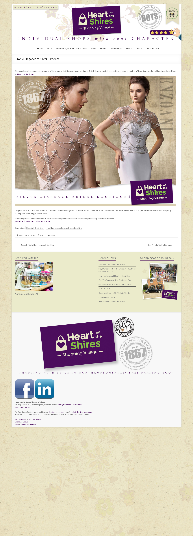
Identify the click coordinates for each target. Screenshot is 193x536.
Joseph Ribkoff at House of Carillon (36, 245)
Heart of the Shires (25, 74)
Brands (103, 48)
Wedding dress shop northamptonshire (32, 221)
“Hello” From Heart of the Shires (112, 301)
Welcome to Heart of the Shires (112, 264)
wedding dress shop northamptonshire (64, 228)
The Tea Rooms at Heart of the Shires (114, 276)
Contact (139, 48)
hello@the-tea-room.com (81, 412)
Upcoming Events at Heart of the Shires (115, 284)
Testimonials (116, 48)
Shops (49, 48)
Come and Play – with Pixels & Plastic (114, 293)
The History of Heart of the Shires (71, 48)
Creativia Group (21, 422)
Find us (129, 48)
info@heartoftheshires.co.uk (70, 404)
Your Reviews (104, 289)
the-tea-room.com (56, 412)
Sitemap (27, 407)
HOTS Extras (153, 48)
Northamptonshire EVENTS (29, 424)
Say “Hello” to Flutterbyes (161, 245)
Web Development (21, 419)
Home (40, 48)
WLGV (17, 424)
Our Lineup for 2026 (107, 297)
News (93, 48)
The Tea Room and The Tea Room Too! (115, 280)
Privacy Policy (19, 407)
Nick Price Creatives (35, 419)
